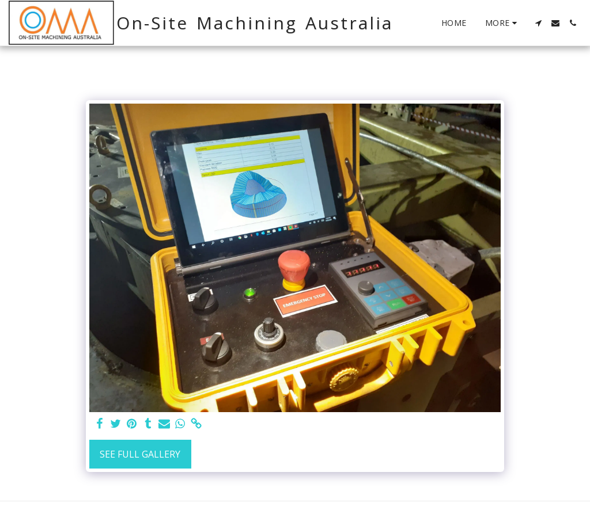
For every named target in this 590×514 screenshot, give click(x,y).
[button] (538, 23)
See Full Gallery (140, 454)
